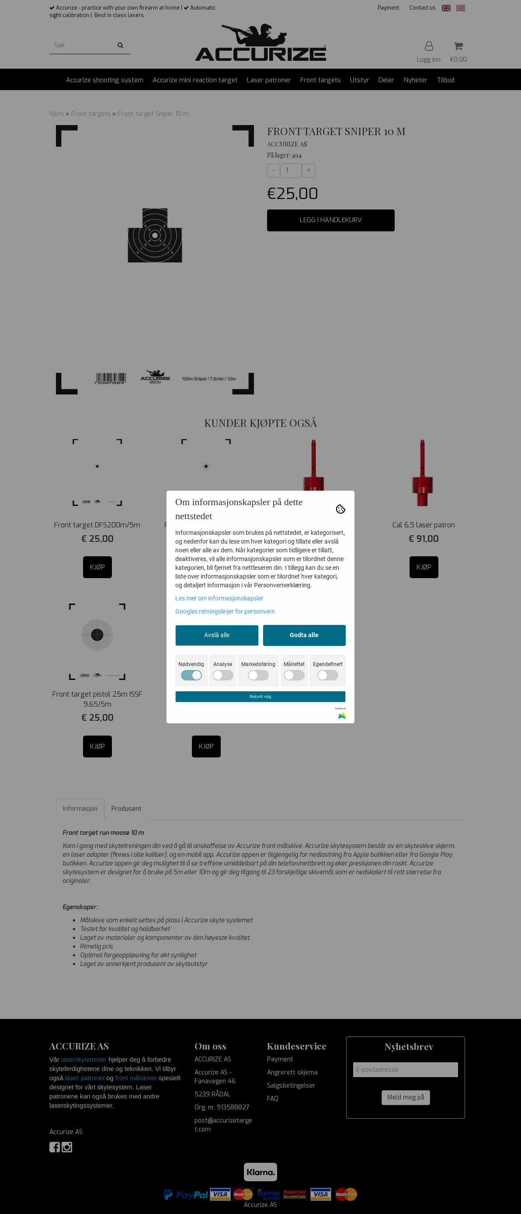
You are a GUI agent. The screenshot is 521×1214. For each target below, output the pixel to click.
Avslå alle (216, 634)
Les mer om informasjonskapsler (219, 598)
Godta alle (304, 634)
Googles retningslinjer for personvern (225, 611)
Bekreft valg (260, 696)
